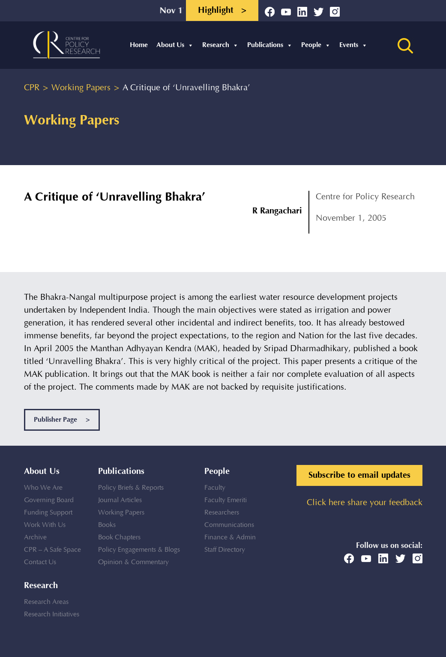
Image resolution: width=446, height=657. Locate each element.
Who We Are (43, 488)
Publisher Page (62, 420)
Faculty (214, 488)
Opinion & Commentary (133, 562)
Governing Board (49, 500)
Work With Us (45, 525)
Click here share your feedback (364, 503)
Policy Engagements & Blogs (139, 550)
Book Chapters (119, 537)
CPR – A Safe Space (52, 550)
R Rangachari (277, 211)
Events (353, 45)
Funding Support (48, 513)
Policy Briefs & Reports (131, 488)
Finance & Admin (230, 537)
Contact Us (40, 562)
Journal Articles (120, 500)
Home (139, 45)
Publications (270, 45)
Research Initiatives (51, 614)
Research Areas (46, 602)
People (316, 45)
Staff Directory (224, 550)
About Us (175, 45)
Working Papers (121, 513)
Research (220, 45)
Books (107, 525)
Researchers (221, 513)
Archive (35, 537)
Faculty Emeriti (225, 500)
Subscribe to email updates (359, 475)
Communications (229, 525)
